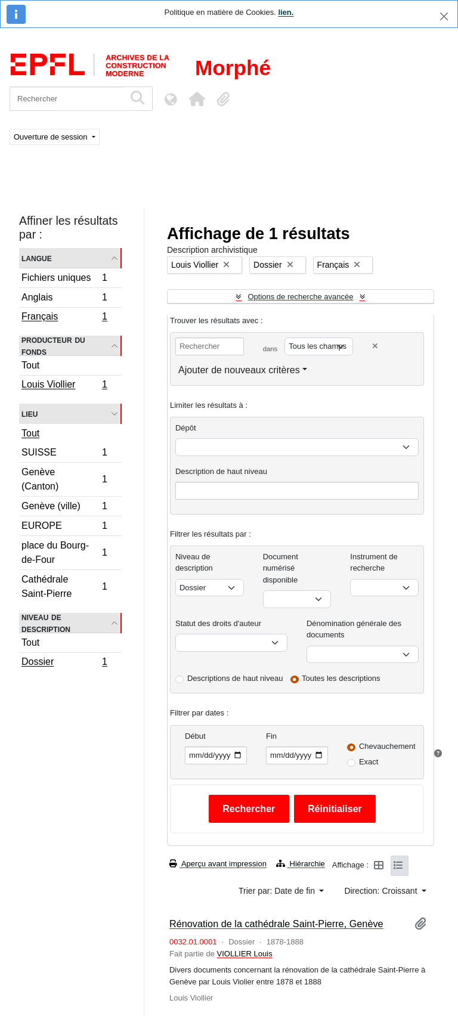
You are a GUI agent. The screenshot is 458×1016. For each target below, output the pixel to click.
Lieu (29, 413)
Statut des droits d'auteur (218, 623)
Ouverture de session (51, 136)
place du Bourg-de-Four (64, 552)
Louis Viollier (64, 385)
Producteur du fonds (53, 346)
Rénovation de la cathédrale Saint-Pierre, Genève (276, 923)
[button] (197, 99)
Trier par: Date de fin (278, 891)
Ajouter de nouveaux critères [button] (239, 370)
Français (64, 317)
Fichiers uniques (64, 279)
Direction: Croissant (381, 891)
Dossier (64, 663)
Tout (30, 365)
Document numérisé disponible (280, 568)
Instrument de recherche (374, 562)
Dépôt (185, 427)
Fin (271, 736)
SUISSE (64, 454)
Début (195, 736)
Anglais (64, 299)
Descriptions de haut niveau (235, 678)
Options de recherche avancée (300, 296)
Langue (36, 258)
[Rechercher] (67, 98)
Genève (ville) (64, 507)
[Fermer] (444, 16)
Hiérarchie (300, 863)
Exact (369, 761)
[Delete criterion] (375, 346)
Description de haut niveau (221, 471)
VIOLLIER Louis (244, 953)
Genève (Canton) (64, 479)
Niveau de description (45, 623)
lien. (285, 12)
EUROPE (64, 527)
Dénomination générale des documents (354, 629)
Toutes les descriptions (341, 678)
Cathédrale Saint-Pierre (64, 586)
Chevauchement (387, 746)
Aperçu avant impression (218, 863)
